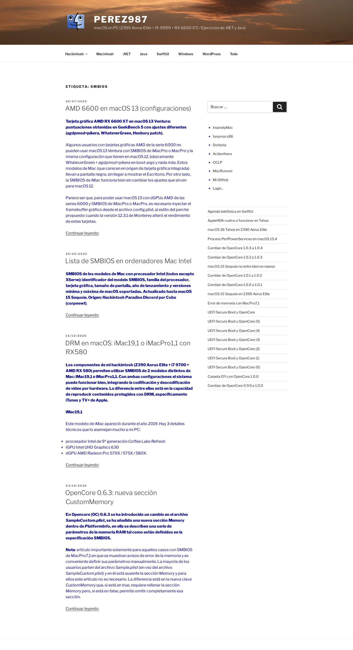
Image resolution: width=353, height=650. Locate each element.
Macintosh (104, 54)
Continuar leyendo (82, 233)
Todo (234, 54)
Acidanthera (222, 154)
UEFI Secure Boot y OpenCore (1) (233, 358)
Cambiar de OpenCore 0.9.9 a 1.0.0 (235, 385)
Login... (218, 188)
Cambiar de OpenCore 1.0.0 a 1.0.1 (235, 285)
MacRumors (222, 171)
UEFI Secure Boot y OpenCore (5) (234, 321)
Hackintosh (76, 54)
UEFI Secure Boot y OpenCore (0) (234, 367)
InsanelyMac (223, 127)
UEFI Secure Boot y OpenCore (231, 312)
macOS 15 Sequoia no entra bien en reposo (241, 266)
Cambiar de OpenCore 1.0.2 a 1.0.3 (235, 257)
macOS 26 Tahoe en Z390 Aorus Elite (237, 229)
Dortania (219, 145)
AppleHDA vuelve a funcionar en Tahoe (238, 220)
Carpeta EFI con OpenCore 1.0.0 (233, 376)
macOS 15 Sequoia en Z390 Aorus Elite (239, 294)
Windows (185, 54)
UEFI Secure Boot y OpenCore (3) (234, 340)
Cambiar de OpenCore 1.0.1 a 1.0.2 (235, 275)
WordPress (211, 54)
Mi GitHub (220, 180)
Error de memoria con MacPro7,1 (234, 303)
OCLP (217, 162)
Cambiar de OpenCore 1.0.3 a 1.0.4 (235, 248)
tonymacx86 (223, 136)
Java (143, 54)
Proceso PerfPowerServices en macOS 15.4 (242, 239)
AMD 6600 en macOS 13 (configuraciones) (128, 108)
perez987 (121, 19)
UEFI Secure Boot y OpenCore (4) (234, 330)
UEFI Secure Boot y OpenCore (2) (234, 349)
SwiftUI (163, 54)
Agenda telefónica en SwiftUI (230, 211)
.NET (127, 54)
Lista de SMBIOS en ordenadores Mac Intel (128, 261)
